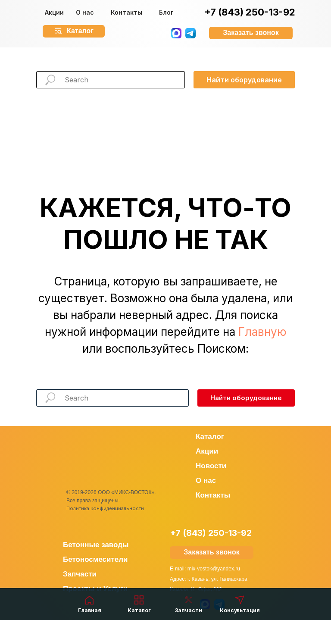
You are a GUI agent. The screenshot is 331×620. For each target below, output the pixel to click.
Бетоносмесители (95, 559)
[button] (251, 33)
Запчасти (80, 574)
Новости (211, 466)
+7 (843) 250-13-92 (249, 12)
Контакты (126, 12)
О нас (85, 12)
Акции (54, 12)
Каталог (210, 436)
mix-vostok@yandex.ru (213, 569)
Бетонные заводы (96, 545)
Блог (166, 12)
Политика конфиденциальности (105, 508)
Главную (262, 331)
